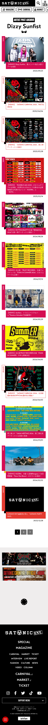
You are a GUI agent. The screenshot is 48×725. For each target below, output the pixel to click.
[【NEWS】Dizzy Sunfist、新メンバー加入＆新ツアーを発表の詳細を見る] (24, 54)
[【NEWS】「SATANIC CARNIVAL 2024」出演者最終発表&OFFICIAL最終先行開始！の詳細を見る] (24, 383)
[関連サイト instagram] (8, 693)
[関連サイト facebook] (15, 693)
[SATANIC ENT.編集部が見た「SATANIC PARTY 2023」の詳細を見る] (24, 504)
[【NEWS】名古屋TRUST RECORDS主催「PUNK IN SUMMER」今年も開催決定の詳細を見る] (24, 343)
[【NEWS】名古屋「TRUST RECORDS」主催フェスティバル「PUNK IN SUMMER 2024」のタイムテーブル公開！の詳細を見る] (24, 262)
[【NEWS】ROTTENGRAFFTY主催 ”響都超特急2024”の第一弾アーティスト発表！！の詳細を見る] (24, 220)
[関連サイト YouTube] (39, 693)
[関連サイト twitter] (23, 693)
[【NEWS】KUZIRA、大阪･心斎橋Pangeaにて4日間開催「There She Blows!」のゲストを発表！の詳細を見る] (24, 464)
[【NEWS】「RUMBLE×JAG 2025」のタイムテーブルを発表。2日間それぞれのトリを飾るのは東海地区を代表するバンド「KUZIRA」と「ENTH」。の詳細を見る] (24, 178)
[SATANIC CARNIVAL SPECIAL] (24, 559)
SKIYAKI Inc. (34, 714)
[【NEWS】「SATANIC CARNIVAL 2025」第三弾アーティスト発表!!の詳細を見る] (24, 135)
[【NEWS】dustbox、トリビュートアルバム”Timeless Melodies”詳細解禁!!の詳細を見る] (24, 303)
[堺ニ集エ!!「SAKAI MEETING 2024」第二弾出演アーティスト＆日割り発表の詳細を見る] (24, 423)
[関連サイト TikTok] (31, 693)
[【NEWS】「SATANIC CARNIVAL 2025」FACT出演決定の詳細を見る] (24, 94)
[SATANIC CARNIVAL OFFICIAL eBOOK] (24, 574)
